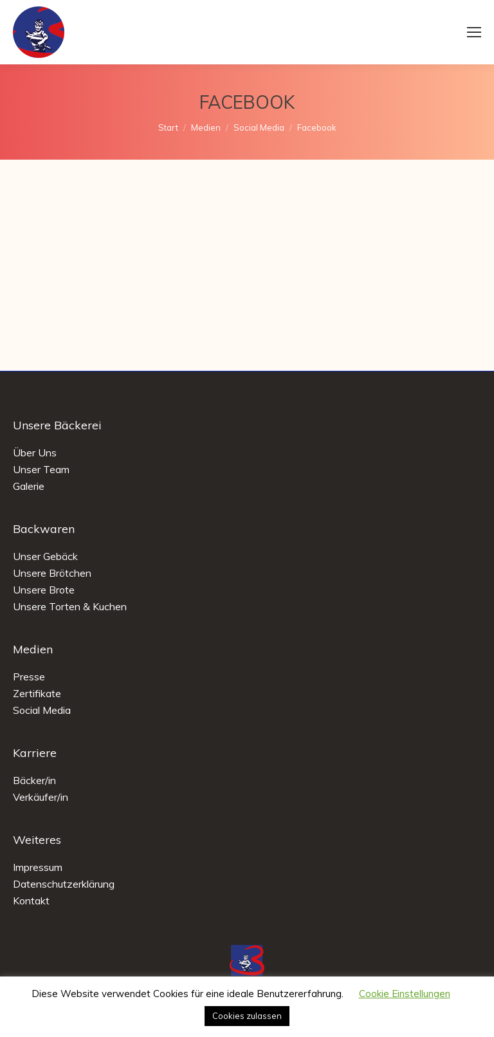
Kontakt (31, 900)
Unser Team (41, 469)
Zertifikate (37, 693)
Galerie (28, 486)
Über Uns (35, 452)
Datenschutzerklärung (63, 883)
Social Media (42, 710)
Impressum (37, 867)
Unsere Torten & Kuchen (70, 606)
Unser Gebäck (45, 556)
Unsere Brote (44, 589)
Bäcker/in (34, 780)
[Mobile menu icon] (474, 32)
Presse (29, 676)
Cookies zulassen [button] (247, 1016)
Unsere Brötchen (52, 572)
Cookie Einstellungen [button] (404, 993)
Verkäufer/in (40, 796)
